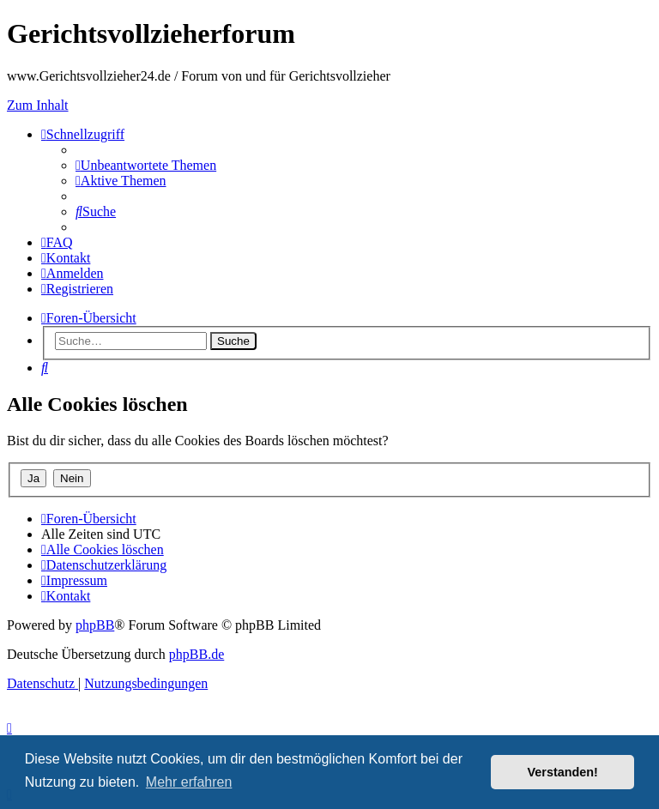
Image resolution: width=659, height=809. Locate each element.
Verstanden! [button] (563, 772)
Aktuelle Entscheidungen (579, 207)
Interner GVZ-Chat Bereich (591, 145)
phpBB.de (196, 654)
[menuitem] (146, 165)
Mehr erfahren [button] (189, 782)
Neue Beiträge (574, 176)
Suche (233, 341)
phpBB (95, 625)
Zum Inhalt (38, 105)
